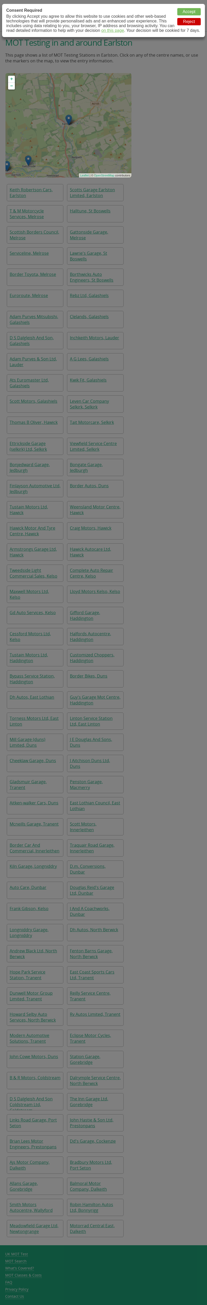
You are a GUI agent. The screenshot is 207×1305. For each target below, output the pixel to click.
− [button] (11, 86)
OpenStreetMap (104, 175)
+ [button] (11, 79)
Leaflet (84, 175)
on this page (112, 30)
